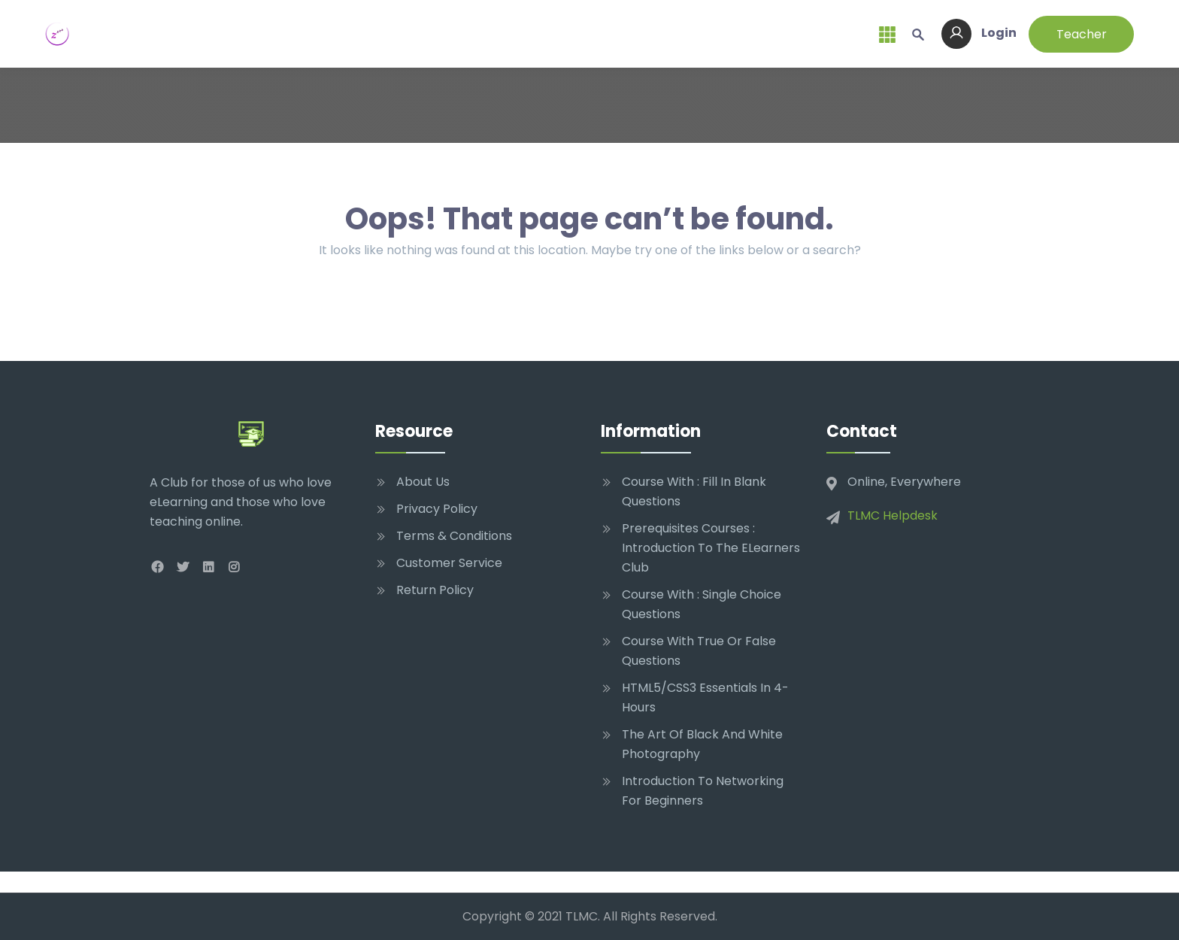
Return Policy (435, 590)
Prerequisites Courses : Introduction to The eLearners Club (711, 548)
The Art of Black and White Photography (702, 744)
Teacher (1081, 34)
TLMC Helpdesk (892, 515)
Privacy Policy (436, 508)
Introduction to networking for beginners (702, 790)
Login (979, 32)
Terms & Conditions (454, 535)
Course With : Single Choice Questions (701, 604)
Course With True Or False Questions (699, 650)
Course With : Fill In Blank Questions (694, 491)
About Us (423, 481)
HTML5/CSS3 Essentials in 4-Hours (705, 697)
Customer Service (449, 563)
